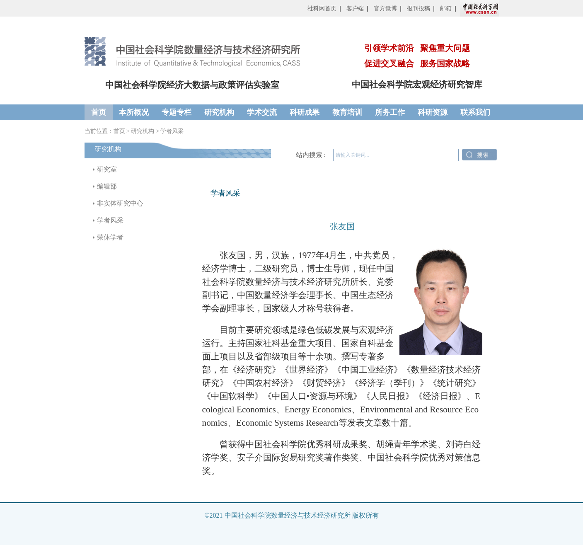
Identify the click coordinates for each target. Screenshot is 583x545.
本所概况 (134, 112)
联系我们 (475, 112)
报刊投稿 (418, 8)
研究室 (107, 169)
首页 (98, 112)
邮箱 (446, 8)
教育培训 (347, 112)
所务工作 (390, 112)
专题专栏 (176, 112)
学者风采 (172, 131)
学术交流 (262, 112)
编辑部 (107, 186)
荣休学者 (110, 237)
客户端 (355, 8)
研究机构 (219, 112)
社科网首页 (321, 8)
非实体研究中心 (120, 203)
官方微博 (385, 8)
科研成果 (304, 112)
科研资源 (433, 112)
